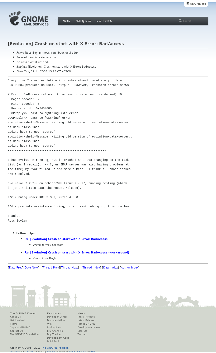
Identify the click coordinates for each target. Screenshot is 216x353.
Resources (54, 313)
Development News (88, 327)
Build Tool (53, 341)
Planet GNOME (86, 323)
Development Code (58, 337)
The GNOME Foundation (24, 334)
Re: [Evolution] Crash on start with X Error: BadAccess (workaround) (77, 252)
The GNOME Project (23, 313)
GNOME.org (198, 3)
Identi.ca (82, 331)
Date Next (31, 267)
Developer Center (57, 316)
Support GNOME (20, 327)
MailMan (73, 351)
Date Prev (15, 267)
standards (30, 351)
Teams (14, 323)
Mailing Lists (83, 21)
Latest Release (85, 320)
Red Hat (51, 351)
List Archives (104, 21)
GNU (93, 351)
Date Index (110, 267)
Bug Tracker (54, 334)
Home (66, 21)
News (81, 313)
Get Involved (17, 320)
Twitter (81, 334)
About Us (15, 316)
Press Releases (86, 316)
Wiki (49, 323)
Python (82, 351)
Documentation (56, 320)
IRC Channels (55, 331)
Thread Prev (51, 267)
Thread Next (69, 267)
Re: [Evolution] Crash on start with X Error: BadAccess (66, 239)
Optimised (15, 351)
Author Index (129, 267)
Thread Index (91, 267)
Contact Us (16, 331)
